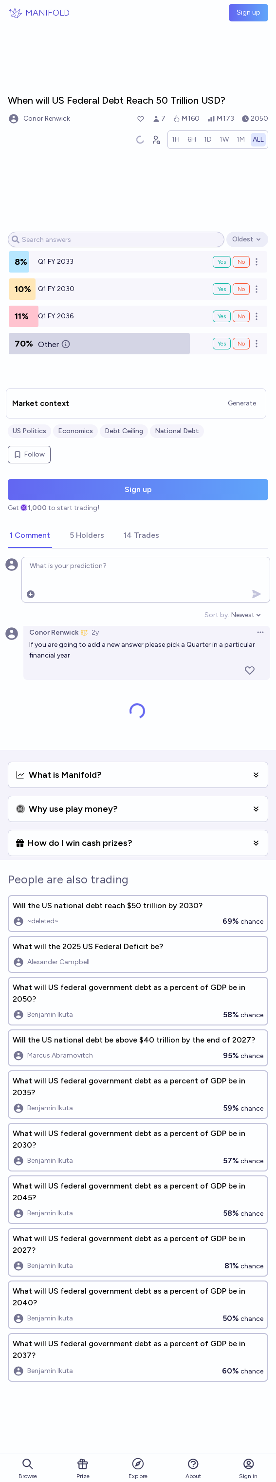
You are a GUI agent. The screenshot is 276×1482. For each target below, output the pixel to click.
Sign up (248, 12)
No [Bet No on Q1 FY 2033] (241, 261)
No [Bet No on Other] (241, 343)
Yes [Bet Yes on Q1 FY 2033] (222, 261)
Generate (242, 403)
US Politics (29, 431)
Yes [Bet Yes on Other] (222, 343)
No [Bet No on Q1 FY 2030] (241, 289)
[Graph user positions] (156, 139)
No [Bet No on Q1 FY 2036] (241, 316)
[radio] (176, 139)
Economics (75, 431)
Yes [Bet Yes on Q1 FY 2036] (222, 316)
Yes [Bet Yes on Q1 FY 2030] (222, 289)
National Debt (177, 431)
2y (95, 632)
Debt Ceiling (124, 431)
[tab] (30, 536)
